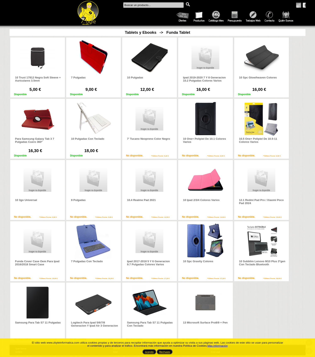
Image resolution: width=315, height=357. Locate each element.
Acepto (149, 351)
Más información (217, 345)
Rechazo (164, 351)
